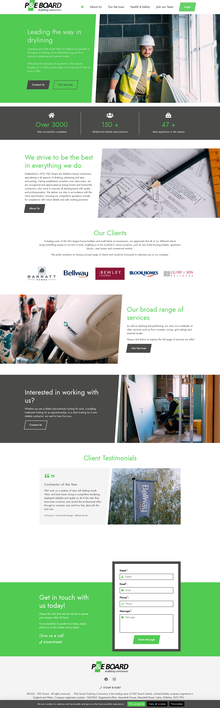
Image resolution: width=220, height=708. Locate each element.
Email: (123, 584)
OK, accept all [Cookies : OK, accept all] (136, 704)
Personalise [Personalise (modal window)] (177, 704)
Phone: (124, 597)
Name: (124, 570)
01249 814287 (52, 642)
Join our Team (167, 7)
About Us (112, 7)
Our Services (127, 7)
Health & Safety (147, 7)
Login (187, 7)
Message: (126, 611)
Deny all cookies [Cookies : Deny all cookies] (157, 704)
